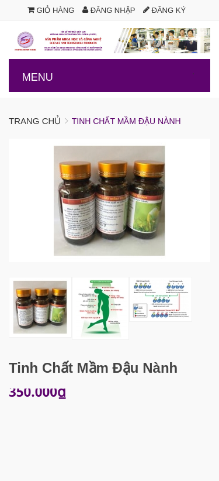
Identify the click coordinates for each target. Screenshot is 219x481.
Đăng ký (164, 10)
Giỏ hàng (51, 10)
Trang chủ (35, 121)
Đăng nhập (108, 10)
